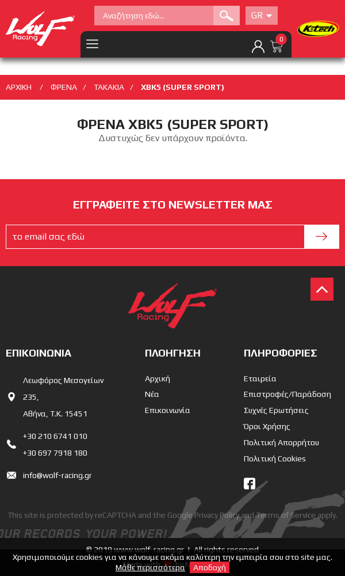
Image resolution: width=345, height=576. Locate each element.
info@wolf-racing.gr (57, 475)
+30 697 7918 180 (55, 452)
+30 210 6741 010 (55, 436)
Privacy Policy (216, 515)
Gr (261, 15)
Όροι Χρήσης (267, 426)
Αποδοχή (209, 567)
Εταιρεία (260, 378)
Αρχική (157, 378)
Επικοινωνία (167, 410)
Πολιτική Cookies (275, 458)
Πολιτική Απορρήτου (281, 442)
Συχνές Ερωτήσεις (276, 410)
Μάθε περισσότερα (150, 567)
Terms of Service (286, 515)
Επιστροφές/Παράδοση (287, 394)
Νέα (152, 394)
